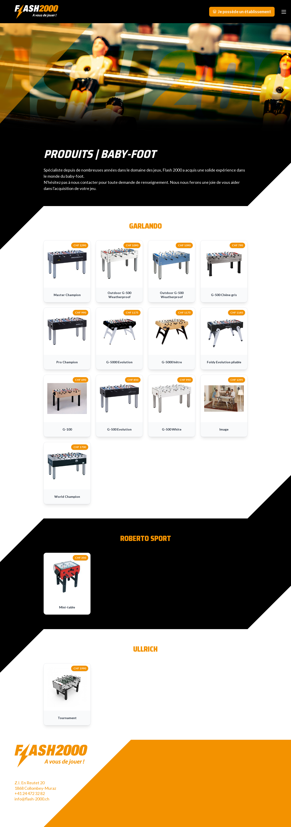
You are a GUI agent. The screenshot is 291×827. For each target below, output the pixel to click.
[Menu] (283, 11)
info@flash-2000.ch (32, 798)
